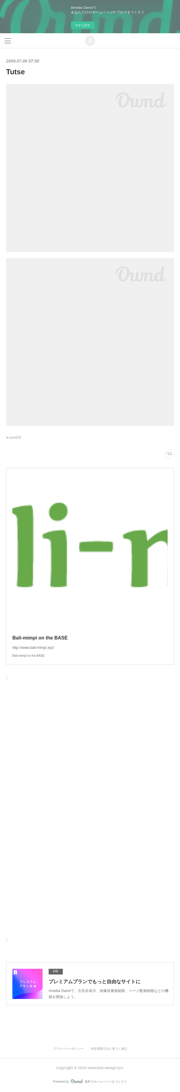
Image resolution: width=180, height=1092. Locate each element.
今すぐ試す (82, 25)
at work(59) (13, 437)
